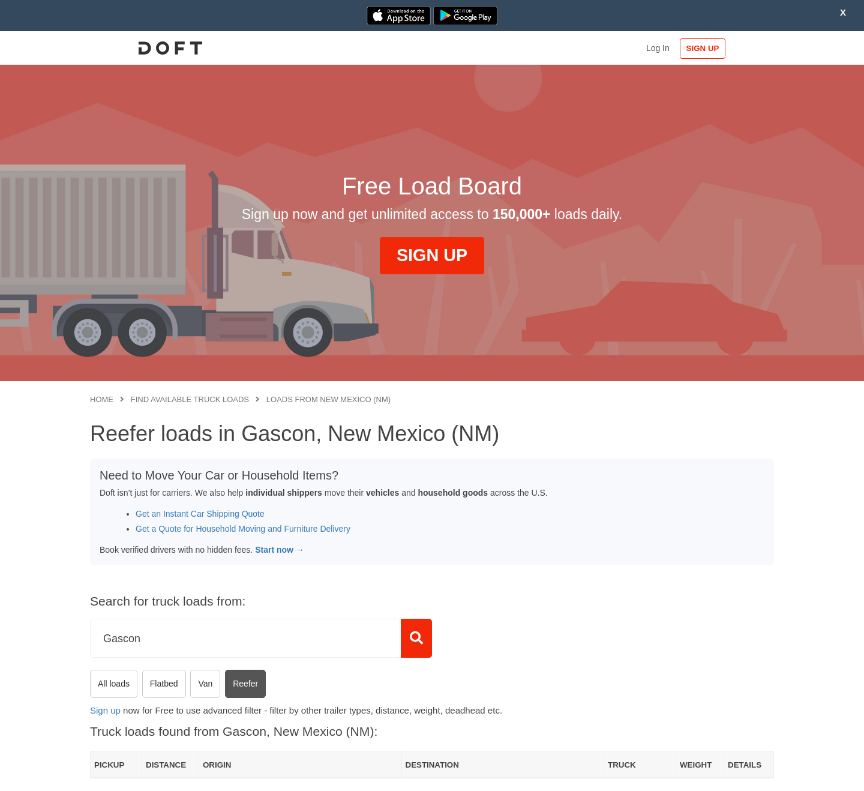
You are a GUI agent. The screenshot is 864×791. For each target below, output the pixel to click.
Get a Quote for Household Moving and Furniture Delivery (243, 529)
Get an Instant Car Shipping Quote (200, 514)
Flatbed (164, 683)
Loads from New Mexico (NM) (328, 399)
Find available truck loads (190, 399)
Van (205, 683)
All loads (114, 683)
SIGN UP (735, 48)
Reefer (245, 683)
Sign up (105, 710)
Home (101, 399)
